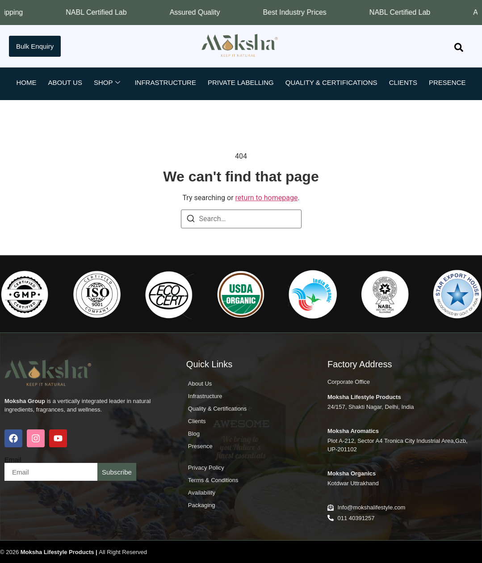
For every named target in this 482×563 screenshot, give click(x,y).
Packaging (201, 505)
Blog (214, 104)
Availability (201, 492)
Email (12, 459)
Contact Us (256, 104)
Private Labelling (241, 82)
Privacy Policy (206, 467)
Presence (447, 82)
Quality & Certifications (331, 82)
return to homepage (266, 197)
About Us (65, 82)
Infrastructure (165, 82)
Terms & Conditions (213, 480)
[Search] (190, 220)
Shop (107, 83)
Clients (403, 82)
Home (26, 82)
